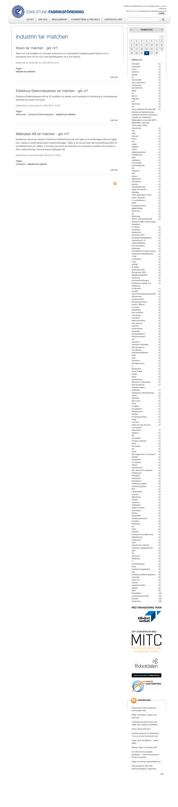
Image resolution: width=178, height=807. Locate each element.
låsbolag (135, 192)
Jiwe (134, 358)
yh (133, 77)
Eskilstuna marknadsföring (143, 393)
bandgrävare (137, 155)
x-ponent (135, 422)
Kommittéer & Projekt (85, 19)
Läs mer (114, 77)
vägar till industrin (139, 189)
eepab (134, 374)
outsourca (136, 278)
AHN (134, 355)
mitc (133, 572)
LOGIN (161, 13)
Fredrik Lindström (139, 441)
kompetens (136, 459)
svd (133, 141)
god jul (134, 96)
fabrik (134, 203)
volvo (134, 542)
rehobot (135, 457)
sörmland (136, 318)
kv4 (133, 101)
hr (133, 366)
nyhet (134, 451)
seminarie (136, 556)
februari (147, 29)
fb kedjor (135, 267)
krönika (135, 414)
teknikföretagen (138, 564)
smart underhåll (138, 198)
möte (134, 529)
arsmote (135, 532)
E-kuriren (135, 307)
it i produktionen (138, 200)
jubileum (135, 433)
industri (135, 583)
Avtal (134, 443)
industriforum (137, 467)
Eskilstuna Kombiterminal (142, 534)
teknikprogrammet (139, 302)
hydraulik (135, 64)
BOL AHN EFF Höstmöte (142, 470)
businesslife (137, 80)
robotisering (137, 492)
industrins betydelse (140, 344)
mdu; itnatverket (138, 83)
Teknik (134, 465)
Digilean (135, 147)
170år (134, 256)
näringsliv (136, 476)
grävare (135, 184)
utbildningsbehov (139, 152)
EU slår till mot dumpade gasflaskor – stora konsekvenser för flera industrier (145, 754)
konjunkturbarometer (140, 596)
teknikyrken (136, 369)
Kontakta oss (113, 19)
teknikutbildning (138, 334)
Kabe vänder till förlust (141, 729)
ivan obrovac (137, 323)
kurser (134, 69)
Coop (134, 262)
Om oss (42, 19)
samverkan (136, 315)
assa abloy (136, 510)
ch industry (136, 462)
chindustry (136, 230)
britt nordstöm (137, 312)
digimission (136, 179)
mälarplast (20, 164)
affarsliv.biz (21, 114)
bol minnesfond (138, 246)
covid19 (135, 291)
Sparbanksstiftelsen (140, 352)
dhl (133, 435)
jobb (133, 550)
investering (136, 128)
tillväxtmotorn (137, 411)
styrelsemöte (137, 88)
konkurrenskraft (138, 336)
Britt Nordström (138, 347)
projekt (134, 75)
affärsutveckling (138, 320)
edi (133, 339)
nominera (136, 360)
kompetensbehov (139, 206)
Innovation (136, 446)
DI (133, 93)
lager (134, 157)
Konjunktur (136, 601)
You (133, 131)
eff (133, 553)
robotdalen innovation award (144, 251)
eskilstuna (136, 160)
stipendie (135, 398)
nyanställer (136, 438)
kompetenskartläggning (141, 238)
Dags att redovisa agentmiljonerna (146, 761)
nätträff (135, 264)
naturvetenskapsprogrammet (144, 294)
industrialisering (138, 187)
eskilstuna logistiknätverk (142, 548)
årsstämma (136, 481)
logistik (134, 588)
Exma (134, 139)
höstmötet (136, 331)
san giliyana (137, 350)
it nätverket (136, 259)
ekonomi (135, 72)
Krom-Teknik (137, 371)
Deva (134, 403)
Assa (134, 566)
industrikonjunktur (139, 486)
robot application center (142, 195)
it (132, 561)
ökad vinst (136, 211)
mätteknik (136, 390)
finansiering (136, 296)
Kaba (134, 91)
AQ (133, 449)
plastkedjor (136, 310)
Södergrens (137, 473)
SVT (133, 173)
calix (134, 133)
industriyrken (137, 379)
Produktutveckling (139, 417)
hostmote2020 (138, 299)
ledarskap (136, 248)
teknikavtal (136, 478)
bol (133, 526)
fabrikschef (136, 232)
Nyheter (135, 599)
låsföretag (136, 216)
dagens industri (138, 508)
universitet (136, 67)
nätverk (135, 500)
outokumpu (136, 540)
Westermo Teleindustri (141, 382)
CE (133, 168)
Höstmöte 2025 (138, 270)
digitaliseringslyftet (139, 275)
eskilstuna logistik (139, 484)
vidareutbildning (138, 243)
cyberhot (135, 326)
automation (136, 516)
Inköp (134, 419)
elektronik (136, 104)
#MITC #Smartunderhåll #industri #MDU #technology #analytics (144, 221)
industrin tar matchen (25, 71)
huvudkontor (137, 409)
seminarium (137, 85)
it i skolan (136, 227)
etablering (136, 524)
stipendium (136, 430)
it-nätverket (136, 288)
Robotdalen (136, 593)
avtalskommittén (138, 585)
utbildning (136, 558)
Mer (162, 774)
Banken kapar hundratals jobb (144, 747)
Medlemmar (59, 19)
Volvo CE (136, 580)
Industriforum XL (139, 240)
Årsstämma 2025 (139, 272)
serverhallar (137, 163)
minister (135, 136)
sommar (135, 494)
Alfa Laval (136, 401)
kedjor (134, 144)
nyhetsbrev (136, 181)
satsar (134, 395)
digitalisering (137, 537)
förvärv (134, 513)
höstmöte (136, 577)
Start (30, 19)
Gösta (134, 149)
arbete (134, 176)
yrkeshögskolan (138, 165)
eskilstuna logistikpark (141, 569)
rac (133, 107)
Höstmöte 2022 (138, 235)
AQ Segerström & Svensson (144, 454)
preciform (136, 342)
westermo (136, 502)
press (134, 377)
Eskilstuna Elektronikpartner (41, 114)
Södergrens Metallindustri (142, 254)
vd (133, 214)
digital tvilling (137, 208)
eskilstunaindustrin (139, 518)
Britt (133, 489)
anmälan (135, 521)
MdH (134, 591)
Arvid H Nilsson (138, 304)
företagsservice (138, 363)
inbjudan (135, 99)
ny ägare (135, 406)
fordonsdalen (137, 328)
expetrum (136, 171)
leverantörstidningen (140, 280)
